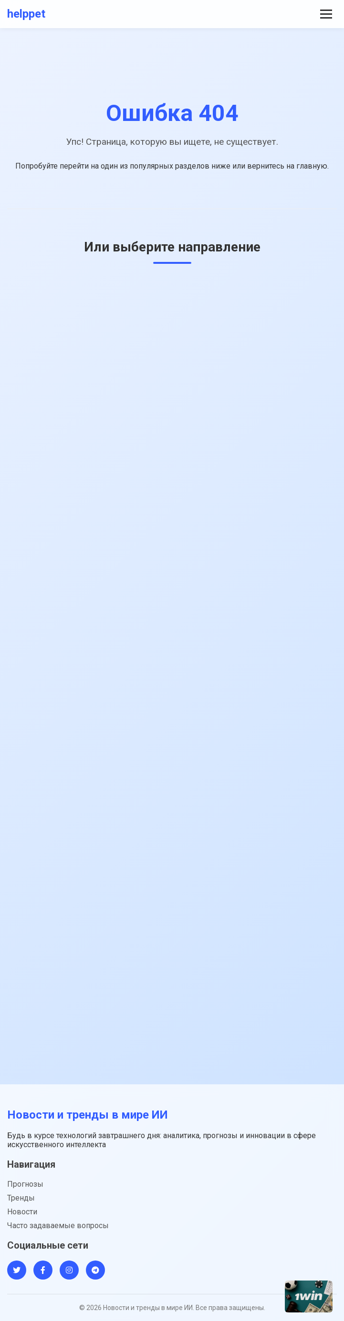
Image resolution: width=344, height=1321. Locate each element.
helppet (26, 13)
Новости (22, 1211)
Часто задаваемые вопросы (58, 1225)
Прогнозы (25, 1184)
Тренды (21, 1197)
